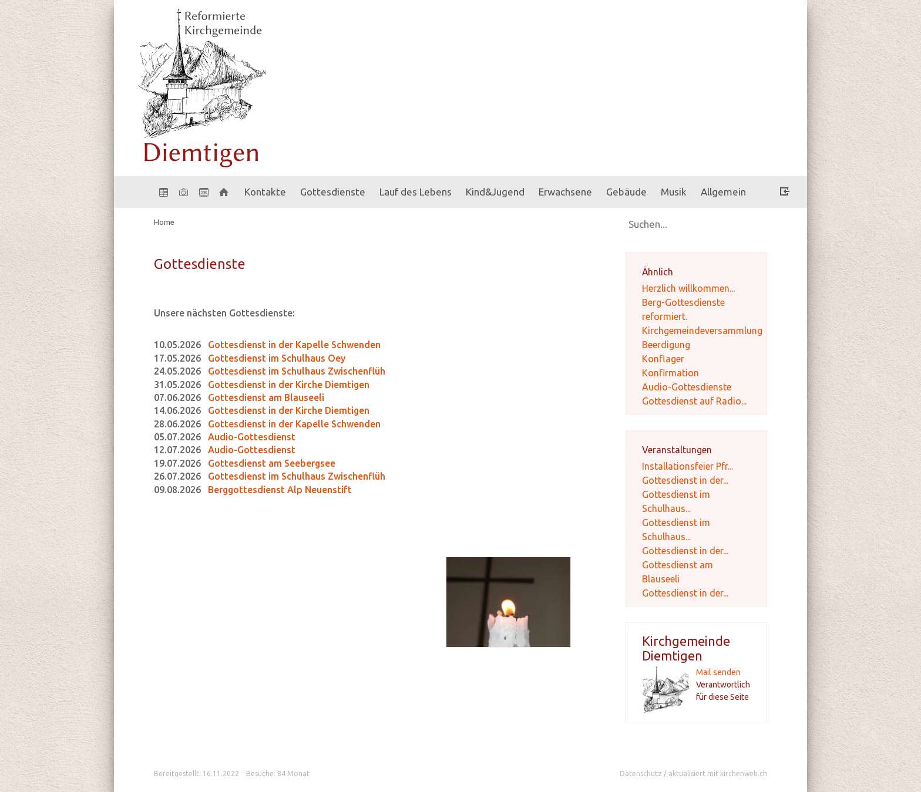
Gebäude (626, 191)
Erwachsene (565, 191)
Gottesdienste (332, 191)
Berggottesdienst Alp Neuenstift (280, 489)
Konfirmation (670, 373)
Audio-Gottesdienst (251, 437)
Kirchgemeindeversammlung (702, 330)
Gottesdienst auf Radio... (694, 401)
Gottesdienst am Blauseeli (266, 397)
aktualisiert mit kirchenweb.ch (717, 773)
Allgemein (723, 191)
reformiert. (664, 316)
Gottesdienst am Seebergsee (271, 463)
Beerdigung (666, 344)
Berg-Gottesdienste (683, 302)
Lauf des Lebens (415, 191)
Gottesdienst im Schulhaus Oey (276, 358)
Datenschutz (641, 773)
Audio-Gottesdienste (686, 387)
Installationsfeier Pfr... (687, 466)
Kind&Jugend (495, 191)
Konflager (663, 358)
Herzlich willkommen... (688, 288)
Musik (674, 191)
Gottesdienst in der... (685, 480)
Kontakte (265, 191)
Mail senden (718, 672)
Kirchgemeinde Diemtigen (686, 648)
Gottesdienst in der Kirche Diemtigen (288, 384)
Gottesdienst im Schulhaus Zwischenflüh (296, 371)
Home (164, 222)
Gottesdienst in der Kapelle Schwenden (294, 344)
